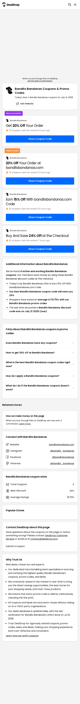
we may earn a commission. (40, 81)
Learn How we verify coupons (22, 635)
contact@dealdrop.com (44, 539)
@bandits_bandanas (62, 451)
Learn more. (25, 423)
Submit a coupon (15, 546)
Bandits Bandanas (18, 120)
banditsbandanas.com (61, 444)
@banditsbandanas (63, 457)
